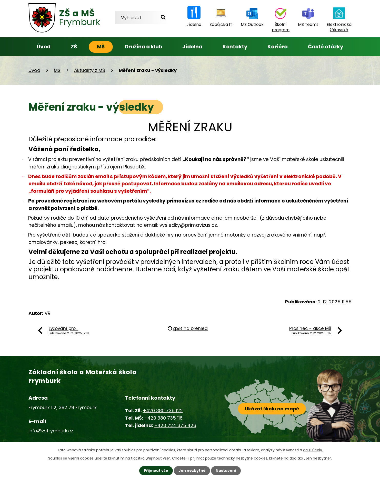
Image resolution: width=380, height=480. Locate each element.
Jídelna (192, 46)
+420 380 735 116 (163, 418)
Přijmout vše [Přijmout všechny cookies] (156, 470)
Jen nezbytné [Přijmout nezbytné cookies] (191, 470)
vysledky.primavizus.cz (172, 200)
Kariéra (277, 46)
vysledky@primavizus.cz (188, 225)
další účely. (313, 450)
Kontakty (235, 46)
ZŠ (74, 46)
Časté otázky (325, 46)
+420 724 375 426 (175, 425)
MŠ (101, 46)
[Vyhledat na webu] (143, 17)
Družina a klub (143, 46)
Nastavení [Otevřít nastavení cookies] (226, 470)
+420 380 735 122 (163, 410)
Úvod (44, 46)
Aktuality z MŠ (89, 70)
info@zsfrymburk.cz (50, 431)
